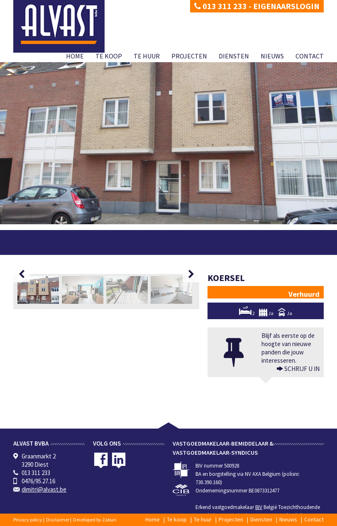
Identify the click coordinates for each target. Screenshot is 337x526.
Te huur (147, 56)
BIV (258, 507)
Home (75, 56)
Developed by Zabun (94, 519)
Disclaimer (57, 519)
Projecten (189, 56)
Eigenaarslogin (286, 6)
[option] (39, 290)
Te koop (108, 56)
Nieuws (272, 56)
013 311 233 (220, 6)
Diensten (234, 56)
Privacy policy (27, 519)
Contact (309, 56)
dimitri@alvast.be (44, 489)
